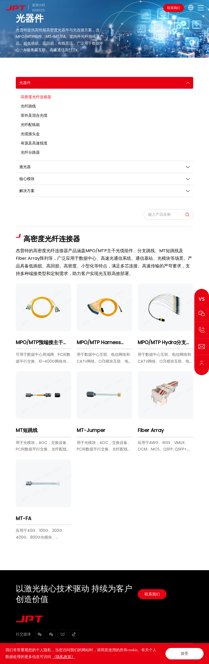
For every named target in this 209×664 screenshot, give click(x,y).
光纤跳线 (28, 106)
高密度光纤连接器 (36, 97)
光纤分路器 (30, 152)
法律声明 (22, 650)
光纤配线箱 (30, 124)
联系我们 (173, 7)
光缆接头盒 (30, 134)
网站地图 (64, 650)
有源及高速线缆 (34, 143)
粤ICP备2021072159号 (123, 657)
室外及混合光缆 (34, 115)
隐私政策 (43, 650)
